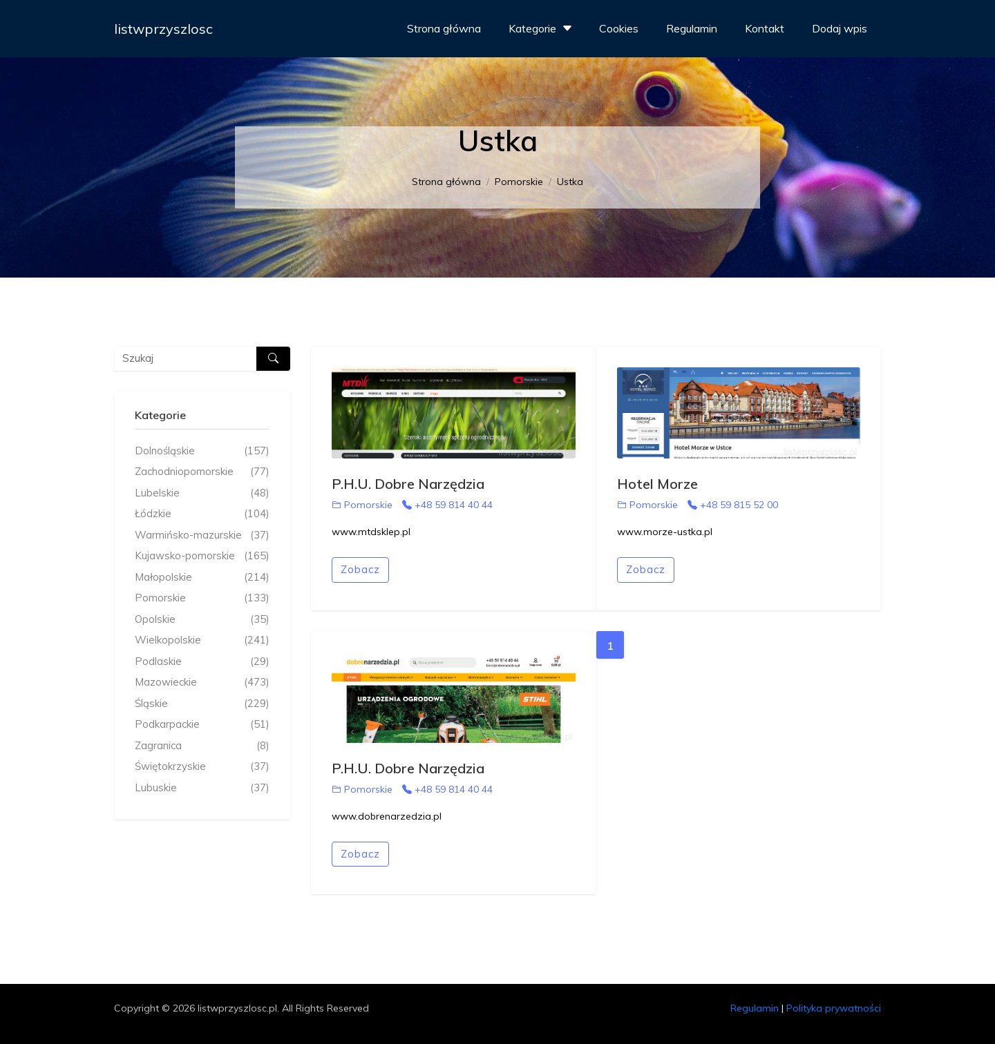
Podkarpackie (202, 725)
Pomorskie (519, 181)
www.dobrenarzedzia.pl (387, 816)
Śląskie (202, 704)
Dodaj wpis (839, 28)
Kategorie (542, 28)
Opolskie (202, 620)
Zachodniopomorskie (202, 472)
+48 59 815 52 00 (733, 505)
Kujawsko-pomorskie (202, 556)
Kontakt (764, 28)
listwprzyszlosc (163, 28)
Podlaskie (202, 662)
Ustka (570, 181)
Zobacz (360, 569)
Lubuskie (202, 788)
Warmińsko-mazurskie (202, 535)
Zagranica (202, 746)
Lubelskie (202, 493)
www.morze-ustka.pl (664, 531)
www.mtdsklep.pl (371, 531)
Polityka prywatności (833, 1008)
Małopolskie (202, 578)
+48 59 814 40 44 (447, 505)
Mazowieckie (202, 682)
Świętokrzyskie (202, 767)
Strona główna (444, 28)
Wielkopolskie (202, 640)
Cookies (618, 28)
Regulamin (691, 28)
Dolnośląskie (202, 451)
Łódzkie (202, 514)
